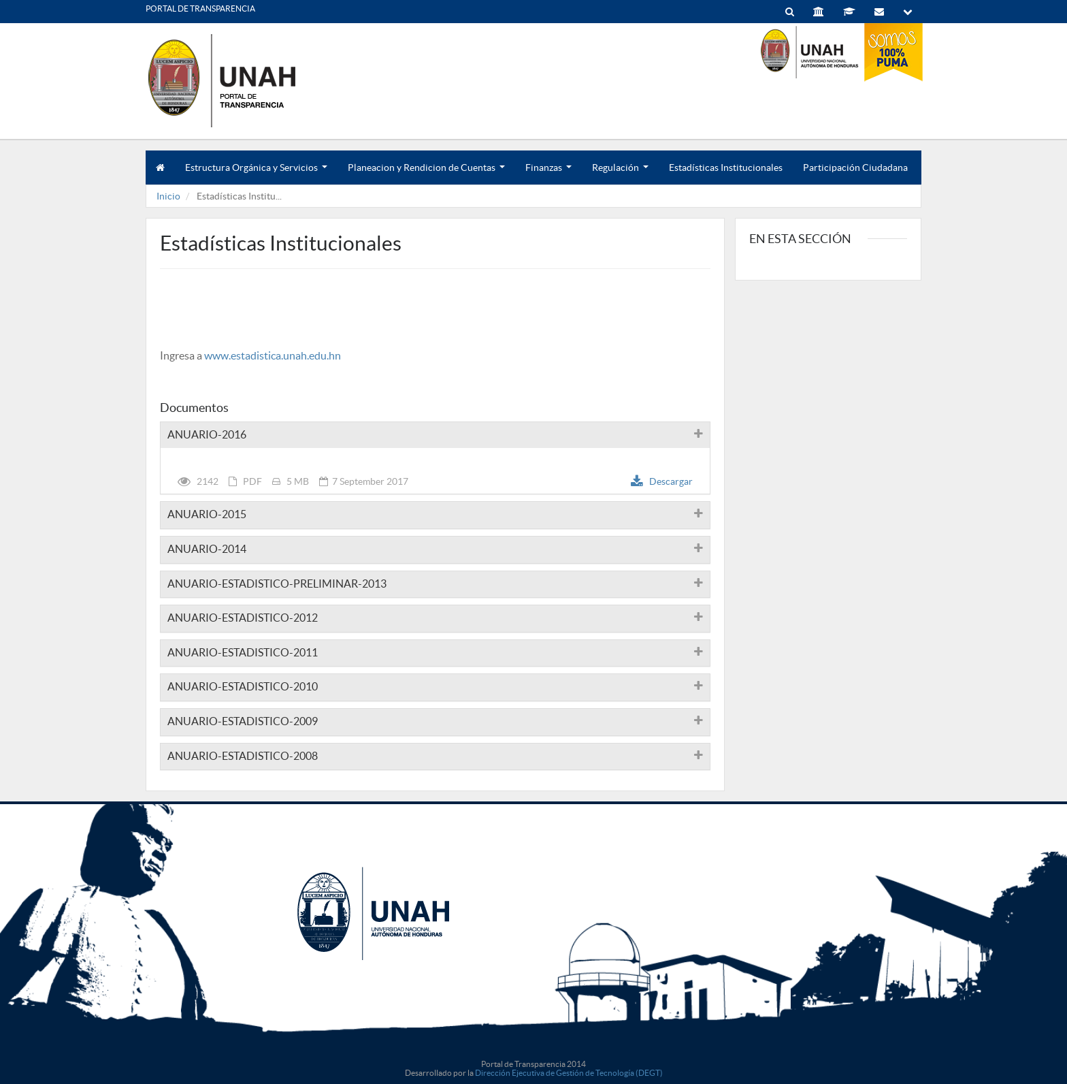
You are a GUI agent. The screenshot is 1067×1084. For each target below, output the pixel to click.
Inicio (168, 196)
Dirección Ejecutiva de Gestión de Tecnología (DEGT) (569, 1072)
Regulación (620, 173)
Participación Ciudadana (855, 167)
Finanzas (548, 173)
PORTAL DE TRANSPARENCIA (200, 8)
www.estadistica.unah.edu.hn (272, 355)
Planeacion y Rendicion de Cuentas (426, 173)
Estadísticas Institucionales (726, 167)
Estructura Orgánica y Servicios (256, 173)
